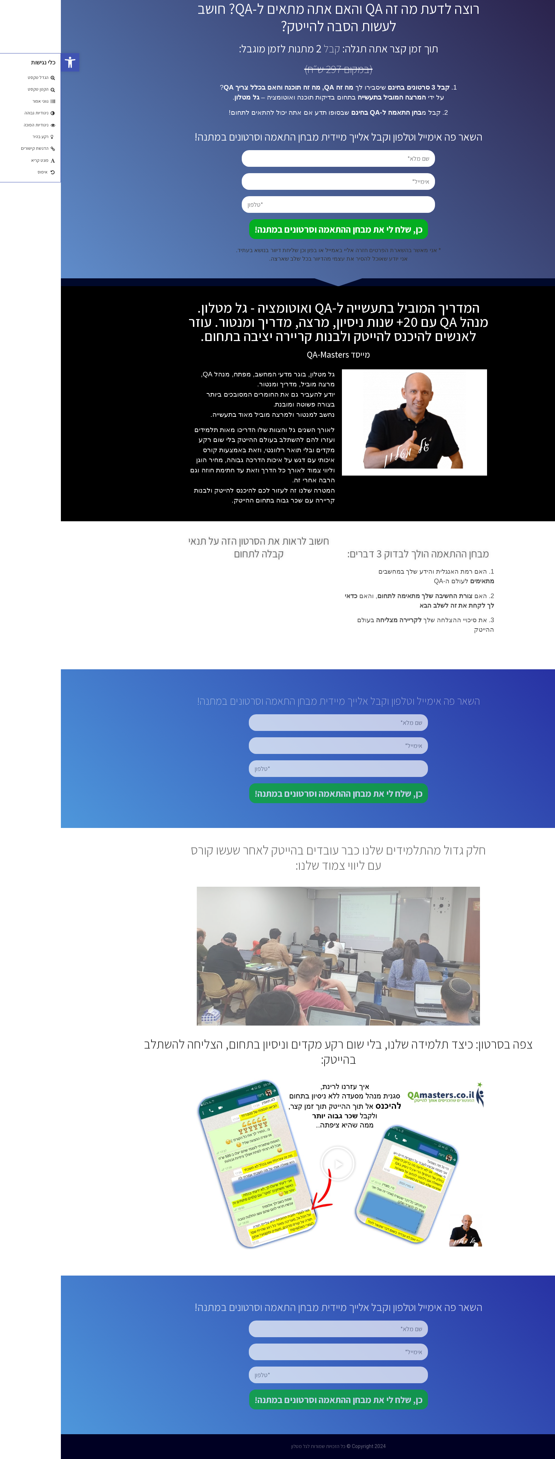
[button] (9, 62)
